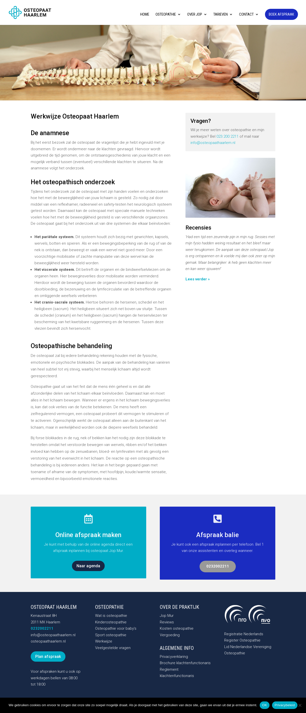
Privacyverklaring (174, 656)
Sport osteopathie (110, 635)
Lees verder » (197, 279)
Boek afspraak (281, 14)
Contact (246, 15)
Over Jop (194, 15)
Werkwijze (103, 641)
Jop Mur (167, 615)
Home (144, 15)
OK (264, 705)
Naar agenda (88, 566)
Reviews (167, 622)
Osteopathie (166, 15)
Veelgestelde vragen (113, 648)
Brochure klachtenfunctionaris (185, 663)
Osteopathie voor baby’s (115, 628)
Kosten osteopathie (177, 628)
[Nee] (299, 705)
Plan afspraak (48, 656)
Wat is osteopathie (111, 615)
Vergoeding (170, 635)
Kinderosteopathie (111, 622)
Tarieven (220, 15)
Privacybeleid (285, 705)
